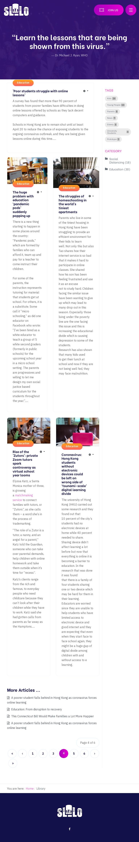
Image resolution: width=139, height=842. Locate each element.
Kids (109, 98)
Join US (113, 10)
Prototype (112, 139)
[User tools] (85, 91)
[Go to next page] (94, 753)
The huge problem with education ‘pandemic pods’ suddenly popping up (23, 203)
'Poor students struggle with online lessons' (40, 92)
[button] (130, 10)
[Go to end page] (12, 763)
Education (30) (119, 169)
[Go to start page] (12, 753)
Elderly (110, 124)
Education (23, 82)
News (110, 118)
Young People (113, 105)
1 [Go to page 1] (33, 753)
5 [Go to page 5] (74, 753)
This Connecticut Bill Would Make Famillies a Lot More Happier (52, 716)
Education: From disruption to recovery (36, 709)
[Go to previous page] (22, 753)
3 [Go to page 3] (53, 753)
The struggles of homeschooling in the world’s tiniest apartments (73, 203)
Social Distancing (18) (120, 160)
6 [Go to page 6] (84, 753)
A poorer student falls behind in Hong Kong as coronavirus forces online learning (52, 700)
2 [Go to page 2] (43, 753)
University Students (112, 132)
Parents (111, 111)
